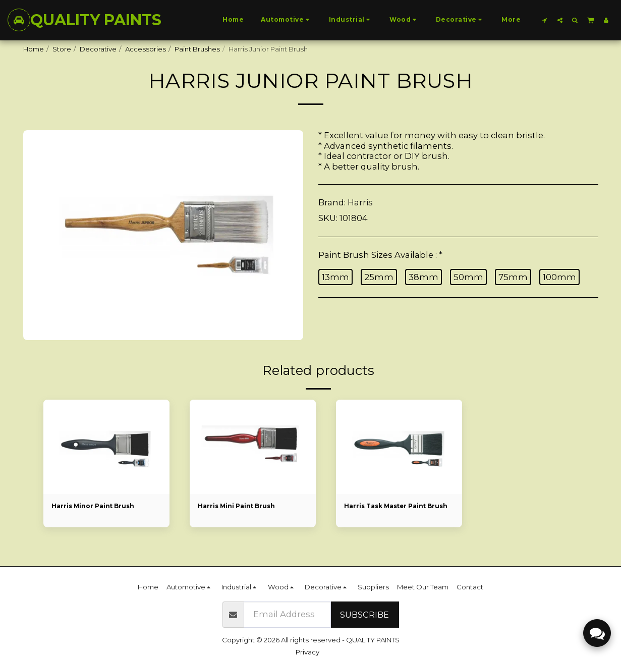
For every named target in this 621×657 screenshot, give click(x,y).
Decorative (98, 49)
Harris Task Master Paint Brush (389, 512)
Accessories (145, 49)
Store (61, 49)
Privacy (307, 652)
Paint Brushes (197, 49)
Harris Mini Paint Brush (239, 507)
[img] (106, 447)
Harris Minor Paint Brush (96, 507)
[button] (545, 20)
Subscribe (364, 615)
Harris (360, 202)
